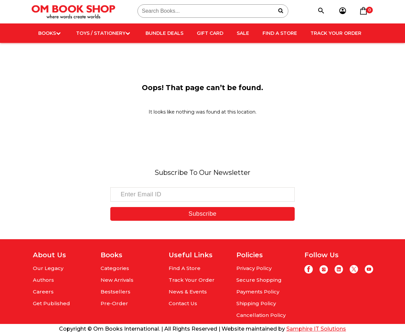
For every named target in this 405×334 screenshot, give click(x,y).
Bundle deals (164, 33)
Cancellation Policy (261, 315)
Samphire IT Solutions (316, 329)
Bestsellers (115, 291)
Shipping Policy (256, 303)
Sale (243, 33)
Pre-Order (114, 303)
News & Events (188, 291)
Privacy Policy (254, 268)
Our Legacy (48, 268)
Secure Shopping (259, 280)
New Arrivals (117, 280)
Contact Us (183, 303)
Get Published (51, 303)
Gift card (210, 33)
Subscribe (202, 213)
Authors (43, 280)
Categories (115, 268)
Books (49, 33)
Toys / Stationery (103, 33)
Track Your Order (335, 33)
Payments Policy (257, 291)
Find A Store (280, 33)
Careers (43, 291)
